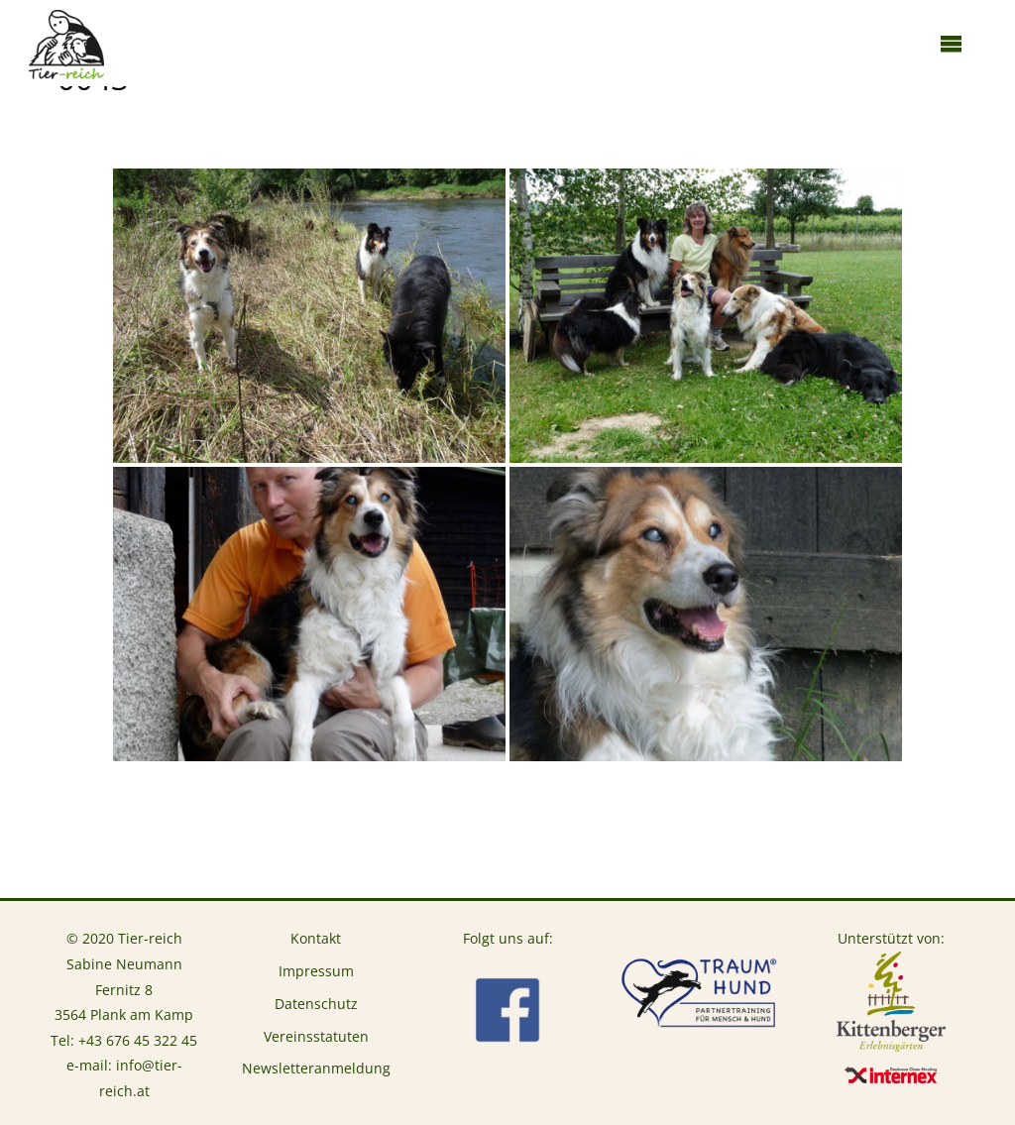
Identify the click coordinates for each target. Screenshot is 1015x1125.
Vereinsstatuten (316, 1036)
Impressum (316, 970)
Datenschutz (316, 1003)
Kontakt (315, 938)
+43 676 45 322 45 (137, 1040)
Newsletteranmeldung (316, 1068)
